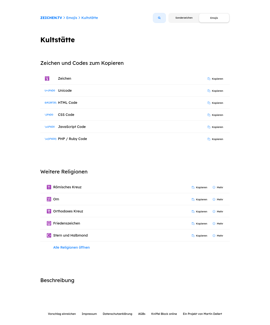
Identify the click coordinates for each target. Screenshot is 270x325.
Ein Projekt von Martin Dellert (202, 314)
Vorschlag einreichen (62, 314)
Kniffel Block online (164, 314)
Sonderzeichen (184, 17)
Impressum (89, 314)
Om (56, 199)
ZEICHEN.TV (51, 18)
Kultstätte (89, 18)
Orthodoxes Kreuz (68, 211)
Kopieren (215, 78)
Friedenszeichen (66, 223)
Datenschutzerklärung (117, 314)
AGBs (141, 314)
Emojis (71, 18)
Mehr (218, 187)
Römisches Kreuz (67, 187)
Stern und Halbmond (70, 235)
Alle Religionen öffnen (71, 247)
